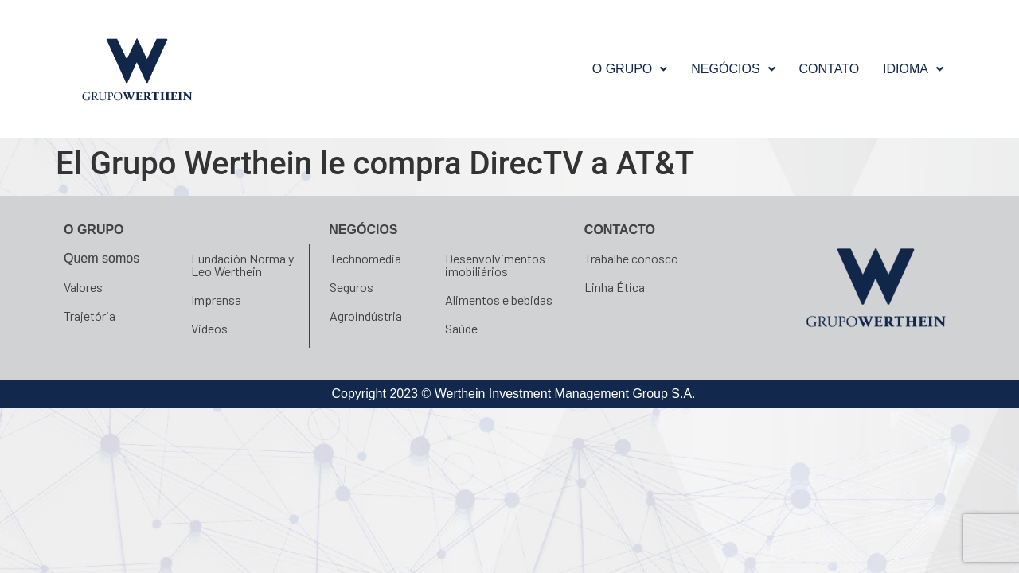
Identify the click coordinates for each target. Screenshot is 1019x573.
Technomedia (365, 258)
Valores (83, 286)
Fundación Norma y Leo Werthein (242, 265)
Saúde (461, 328)
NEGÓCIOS (733, 69)
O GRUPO (630, 69)
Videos (209, 328)
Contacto (619, 229)
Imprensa (216, 299)
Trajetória (89, 315)
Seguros (351, 286)
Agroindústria (366, 315)
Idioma (913, 69)
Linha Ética (614, 286)
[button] (630, 69)
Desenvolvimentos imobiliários (495, 265)
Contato (829, 69)
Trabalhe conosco (631, 258)
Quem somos (101, 258)
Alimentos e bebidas (498, 299)
